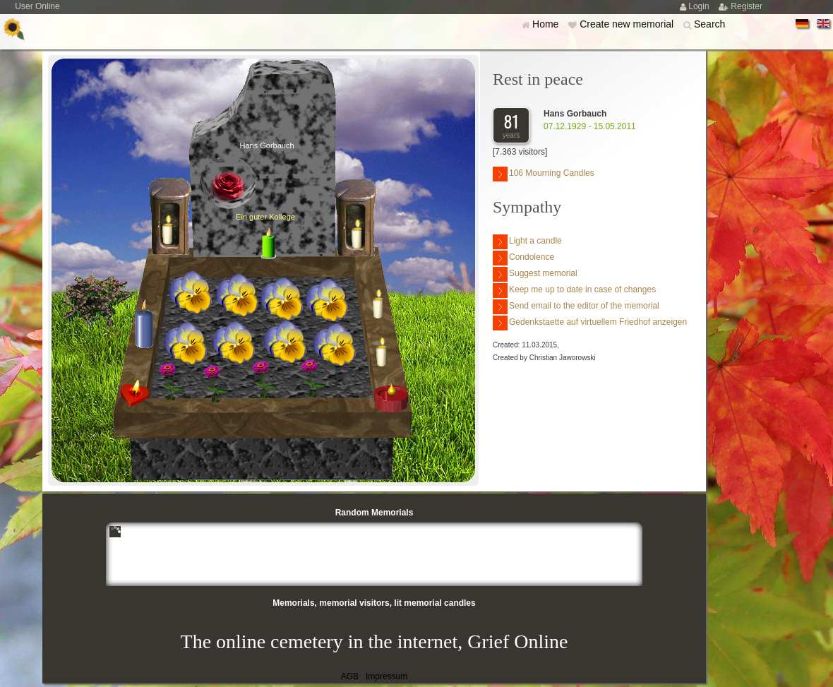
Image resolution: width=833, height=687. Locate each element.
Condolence (523, 258)
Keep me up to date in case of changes (574, 290)
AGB (350, 676)
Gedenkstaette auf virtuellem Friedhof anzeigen (590, 323)
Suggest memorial (535, 274)
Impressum (386, 676)
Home (546, 24)
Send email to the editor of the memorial (576, 306)
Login (700, 6)
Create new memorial (628, 24)
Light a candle (527, 241)
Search (709, 24)
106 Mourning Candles (543, 174)
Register (746, 6)
